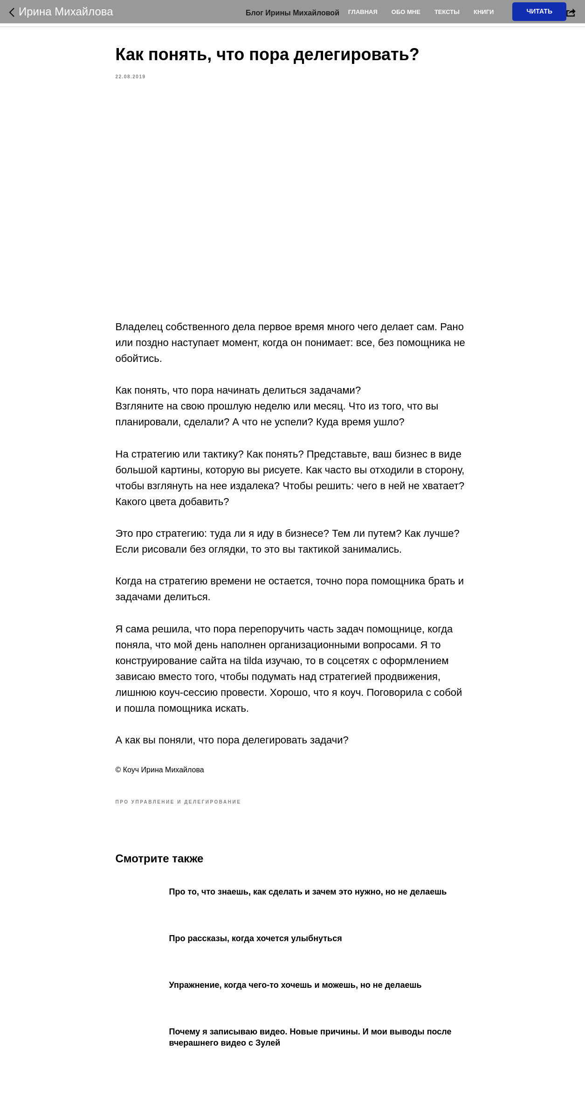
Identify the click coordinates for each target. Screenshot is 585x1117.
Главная (363, 11)
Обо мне (406, 11)
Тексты (447, 11)
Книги (484, 11)
